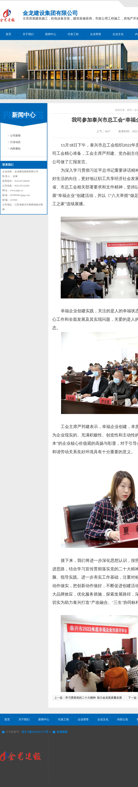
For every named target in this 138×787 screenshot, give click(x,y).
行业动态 (15, 142)
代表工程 (73, 34)
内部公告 (122, 719)
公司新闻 (15, 135)
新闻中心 (50, 34)
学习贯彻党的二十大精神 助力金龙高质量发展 (93, 697)
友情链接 (62, 731)
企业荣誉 (95, 34)
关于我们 (28, 34)
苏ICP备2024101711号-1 (36, 731)
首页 (8, 34)
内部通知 (15, 148)
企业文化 (118, 34)
